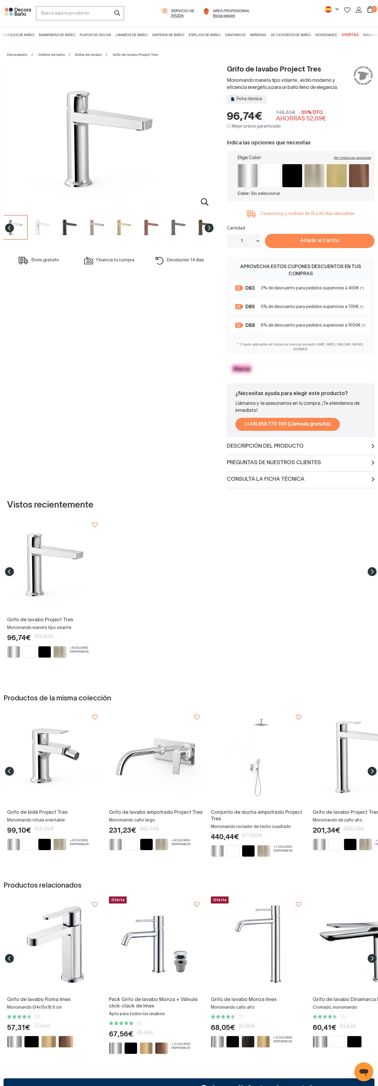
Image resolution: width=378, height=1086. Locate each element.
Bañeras (258, 35)
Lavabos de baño (131, 35)
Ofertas (350, 35)
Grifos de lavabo (88, 54)
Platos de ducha (95, 35)
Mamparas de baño (57, 35)
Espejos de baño (204, 35)
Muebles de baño (18, 35)
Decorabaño (17, 54)
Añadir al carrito (319, 240)
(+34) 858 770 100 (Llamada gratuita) (287, 424)
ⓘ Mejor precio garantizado (254, 126)
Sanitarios (235, 35)
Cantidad (236, 228)
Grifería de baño (168, 35)
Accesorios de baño (291, 35)
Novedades (326, 35)
